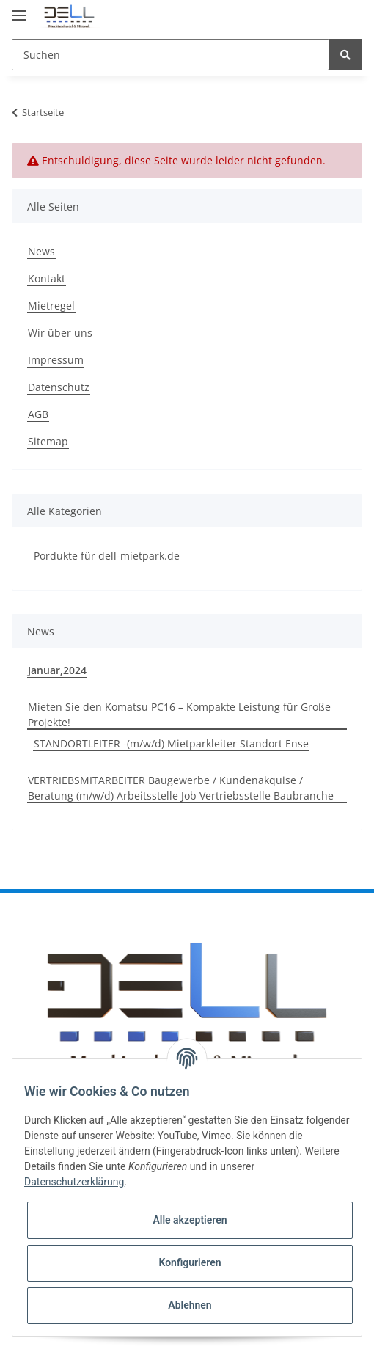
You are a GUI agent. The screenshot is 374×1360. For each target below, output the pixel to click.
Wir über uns (60, 333)
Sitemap (48, 441)
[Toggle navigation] (19, 9)
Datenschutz (58, 387)
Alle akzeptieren (190, 1220)
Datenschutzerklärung (74, 1182)
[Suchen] (170, 54)
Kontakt (46, 278)
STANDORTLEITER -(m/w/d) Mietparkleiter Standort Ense (171, 743)
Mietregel (51, 305)
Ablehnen (189, 1305)
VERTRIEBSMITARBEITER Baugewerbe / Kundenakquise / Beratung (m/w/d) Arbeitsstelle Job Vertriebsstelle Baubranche (181, 788)
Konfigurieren (189, 1262)
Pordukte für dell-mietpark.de (107, 556)
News (41, 251)
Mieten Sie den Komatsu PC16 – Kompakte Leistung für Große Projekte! (179, 714)
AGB (38, 414)
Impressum (56, 360)
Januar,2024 (57, 670)
